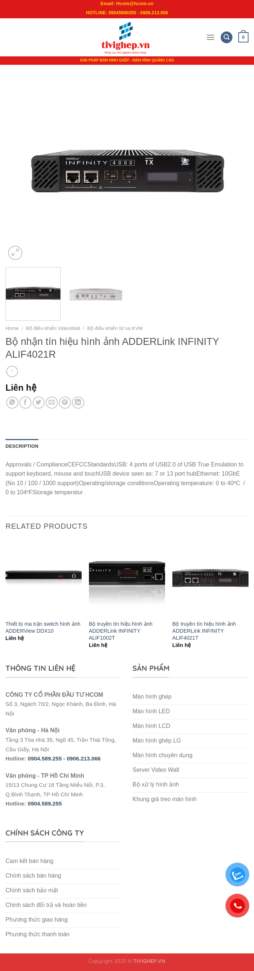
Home (12, 328)
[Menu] (210, 37)
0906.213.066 (84, 758)
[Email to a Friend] (52, 403)
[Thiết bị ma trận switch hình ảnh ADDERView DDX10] (43, 578)
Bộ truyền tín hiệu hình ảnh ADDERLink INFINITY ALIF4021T (204, 630)
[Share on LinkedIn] (78, 403)
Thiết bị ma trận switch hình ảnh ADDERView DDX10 (43, 627)
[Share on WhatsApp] (12, 403)
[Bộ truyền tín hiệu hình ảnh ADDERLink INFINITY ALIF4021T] (210, 578)
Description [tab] (21, 446)
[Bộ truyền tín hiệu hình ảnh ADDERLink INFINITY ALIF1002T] (127, 578)
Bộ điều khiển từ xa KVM (115, 328)
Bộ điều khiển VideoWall (53, 328)
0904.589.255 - (47, 758)
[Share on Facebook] (25, 403)
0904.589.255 (45, 803)
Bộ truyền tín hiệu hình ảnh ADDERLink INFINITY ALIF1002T (121, 630)
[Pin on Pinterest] (65, 403)
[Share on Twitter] (39, 403)
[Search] (226, 37)
